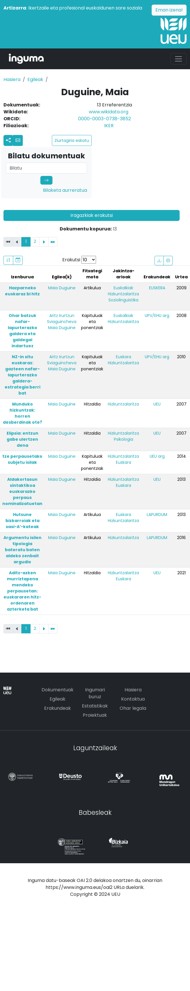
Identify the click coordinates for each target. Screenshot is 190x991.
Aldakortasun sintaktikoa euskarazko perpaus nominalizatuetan (22, 491)
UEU (157, 404)
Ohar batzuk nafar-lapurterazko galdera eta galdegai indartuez (22, 331)
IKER (109, 125)
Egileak (35, 79)
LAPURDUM (157, 514)
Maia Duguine (62, 288)
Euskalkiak (123, 288)
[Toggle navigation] (178, 59)
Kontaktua (133, 699)
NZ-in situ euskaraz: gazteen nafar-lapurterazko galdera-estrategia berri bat (22, 375)
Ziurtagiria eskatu (71, 140)
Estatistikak (95, 706)
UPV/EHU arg (157, 315)
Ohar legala (133, 708)
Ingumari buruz (95, 693)
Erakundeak (57, 708)
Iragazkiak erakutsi (91, 215)
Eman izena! (169, 10)
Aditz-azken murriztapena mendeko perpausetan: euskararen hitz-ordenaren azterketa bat (22, 591)
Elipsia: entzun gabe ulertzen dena (22, 439)
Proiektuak (95, 715)
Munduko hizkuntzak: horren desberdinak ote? (22, 413)
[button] (18, 140)
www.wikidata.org (108, 111)
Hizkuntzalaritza (123, 294)
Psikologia (123, 439)
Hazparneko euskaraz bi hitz (22, 291)
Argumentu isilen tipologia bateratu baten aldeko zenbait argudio (22, 550)
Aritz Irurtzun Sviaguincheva (61, 318)
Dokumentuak (58, 689)
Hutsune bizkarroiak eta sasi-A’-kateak (22, 521)
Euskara (123, 357)
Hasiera (11, 79)
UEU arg (157, 456)
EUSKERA (157, 288)
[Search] (46, 168)
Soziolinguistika (123, 300)
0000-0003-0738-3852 (104, 118)
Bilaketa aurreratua (65, 190)
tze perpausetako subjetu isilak (22, 459)
